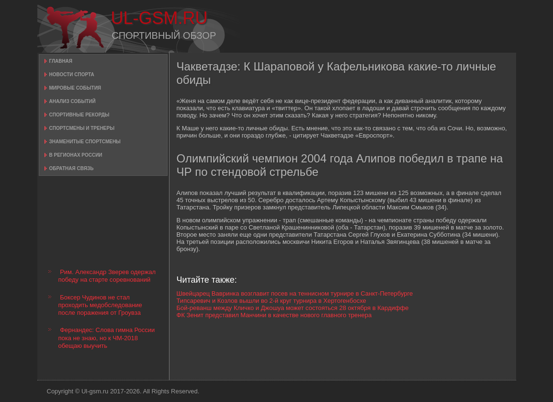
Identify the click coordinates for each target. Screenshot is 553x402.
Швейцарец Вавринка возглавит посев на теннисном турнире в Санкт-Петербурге (295, 293)
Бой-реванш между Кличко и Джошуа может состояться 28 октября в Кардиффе (293, 307)
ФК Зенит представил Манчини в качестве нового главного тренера (274, 315)
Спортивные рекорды (79, 114)
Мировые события (75, 88)
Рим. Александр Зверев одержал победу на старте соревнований (107, 275)
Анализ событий (72, 101)
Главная (61, 61)
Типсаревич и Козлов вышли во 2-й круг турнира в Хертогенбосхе (271, 300)
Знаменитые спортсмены (85, 141)
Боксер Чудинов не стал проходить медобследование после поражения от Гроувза (100, 305)
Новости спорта (71, 74)
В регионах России (75, 155)
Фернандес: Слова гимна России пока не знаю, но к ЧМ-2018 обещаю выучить (106, 337)
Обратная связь (71, 168)
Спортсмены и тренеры (81, 128)
